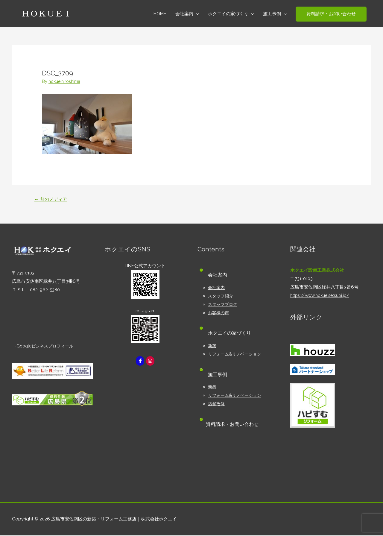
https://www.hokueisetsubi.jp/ (322, 296)
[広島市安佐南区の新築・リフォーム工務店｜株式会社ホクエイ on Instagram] (150, 362)
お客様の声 (219, 313)
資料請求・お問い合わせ (234, 425)
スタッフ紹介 (221, 296)
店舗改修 (217, 404)
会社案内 (217, 288)
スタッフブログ (223, 305)
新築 (212, 346)
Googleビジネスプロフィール (46, 346)
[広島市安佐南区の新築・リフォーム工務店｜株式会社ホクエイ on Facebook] (139, 362)
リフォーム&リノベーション (236, 354)
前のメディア (52, 199)
